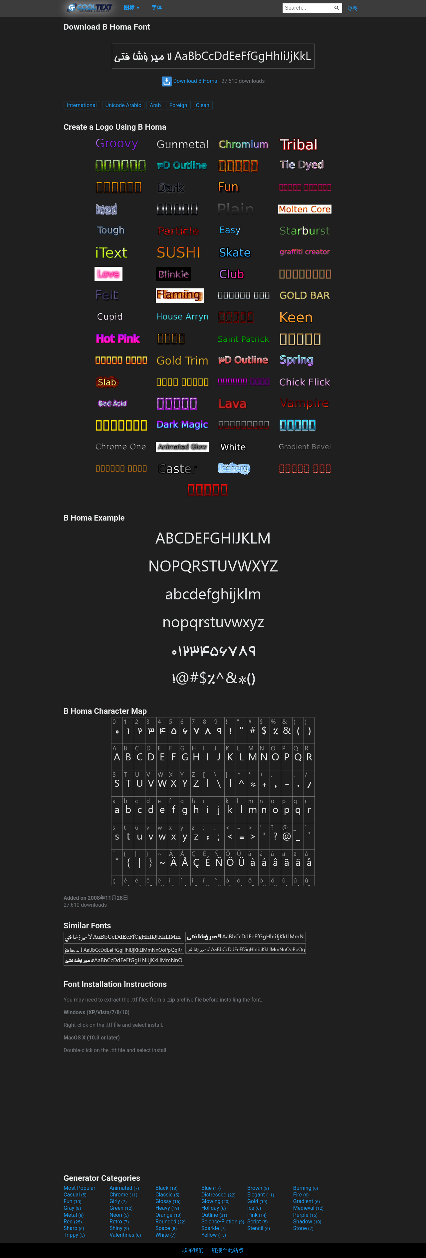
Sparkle (213, 1228)
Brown (258, 1188)
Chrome (123, 1194)
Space (166, 1228)
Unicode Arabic (123, 105)
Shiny (119, 1228)
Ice (254, 1208)
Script (257, 1221)
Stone (303, 1228)
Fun (73, 1201)
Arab (155, 105)
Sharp (74, 1228)
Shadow (307, 1221)
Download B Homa (189, 81)
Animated (124, 1188)
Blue (211, 1188)
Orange (168, 1215)
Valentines (125, 1235)
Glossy (168, 1201)
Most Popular (80, 1188)
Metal (74, 1215)
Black (166, 1188)
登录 (352, 9)
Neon (119, 1215)
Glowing (215, 1201)
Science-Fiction (222, 1221)
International (82, 105)
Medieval (308, 1208)
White (165, 1235)
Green (121, 1208)
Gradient (306, 1201)
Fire (301, 1194)
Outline (214, 1215)
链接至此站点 (228, 1250)
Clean (202, 105)
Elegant (260, 1194)
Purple (305, 1215)
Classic (167, 1194)
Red (73, 1221)
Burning (305, 1188)
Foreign (178, 105)
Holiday (213, 1208)
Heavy (167, 1208)
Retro (119, 1221)
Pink (257, 1215)
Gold (257, 1201)
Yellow (213, 1235)
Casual (75, 1194)
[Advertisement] (31, 122)
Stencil (258, 1228)
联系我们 (193, 1250)
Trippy (74, 1235)
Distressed (218, 1194)
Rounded (170, 1221)
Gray (72, 1208)
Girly (118, 1201)
